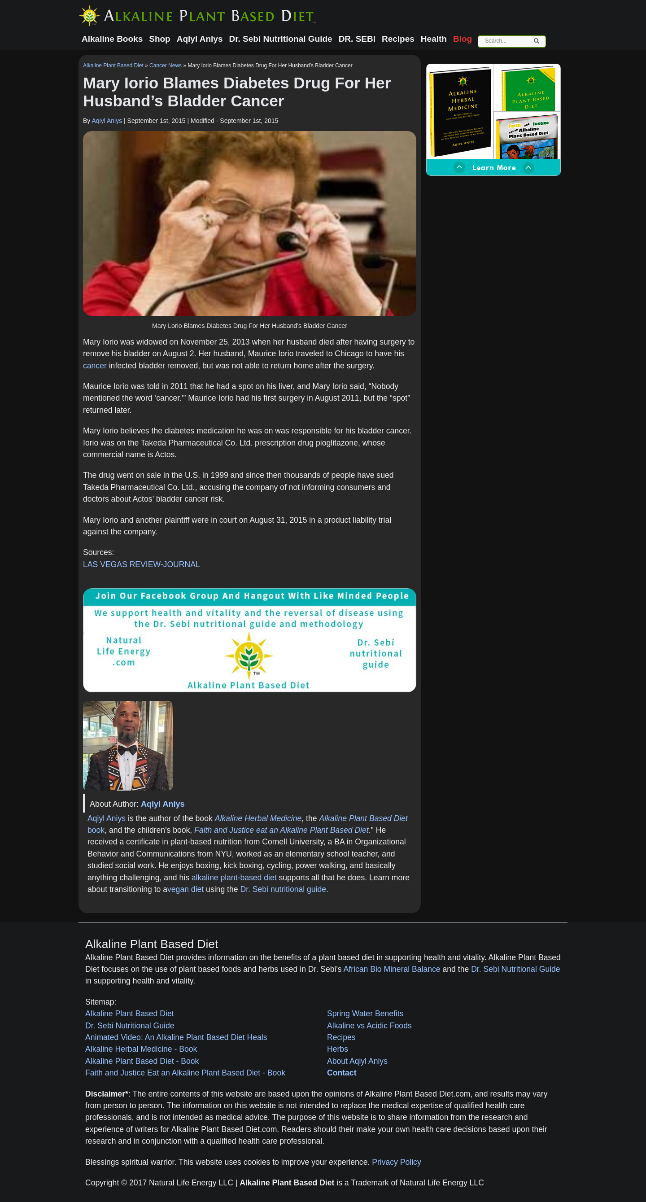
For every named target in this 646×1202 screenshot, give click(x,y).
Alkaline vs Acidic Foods (369, 1025)
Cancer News (165, 65)
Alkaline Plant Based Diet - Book (142, 1061)
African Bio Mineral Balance (392, 969)
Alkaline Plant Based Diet (113, 65)
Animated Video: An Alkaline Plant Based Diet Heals (176, 1037)
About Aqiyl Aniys (357, 1061)
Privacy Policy (396, 1162)
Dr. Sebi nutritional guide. (284, 889)
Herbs (337, 1049)
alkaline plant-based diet (234, 877)
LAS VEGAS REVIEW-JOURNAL (141, 564)
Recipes (341, 1037)
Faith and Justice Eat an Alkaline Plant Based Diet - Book (185, 1072)
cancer (95, 365)
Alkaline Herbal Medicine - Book (141, 1049)
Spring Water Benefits (365, 1013)
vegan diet (185, 889)
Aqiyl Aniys (107, 120)
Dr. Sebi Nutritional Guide (515, 969)
